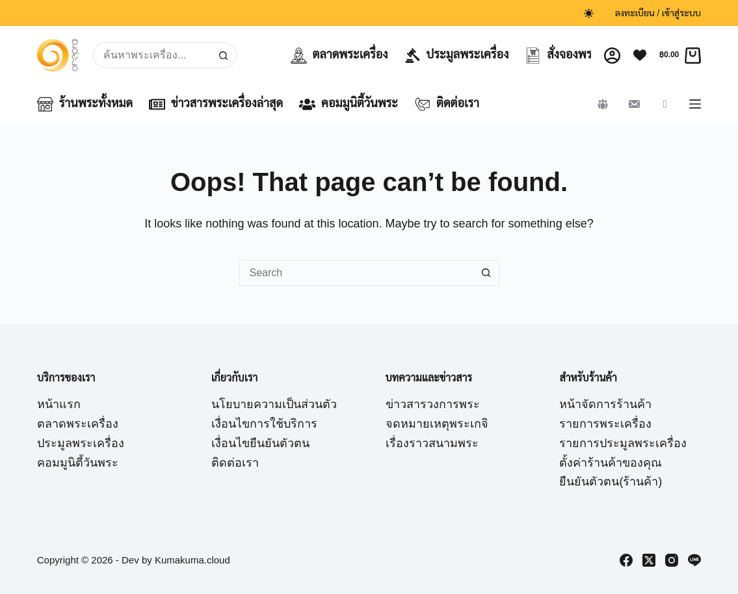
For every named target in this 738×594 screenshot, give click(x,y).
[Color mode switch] (589, 13)
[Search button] (224, 55)
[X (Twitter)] (648, 560)
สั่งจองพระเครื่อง (576, 55)
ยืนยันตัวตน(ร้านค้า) (610, 481)
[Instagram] (671, 560)
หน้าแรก (59, 404)
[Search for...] (151, 55)
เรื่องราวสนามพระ (432, 443)
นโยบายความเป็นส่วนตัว (274, 404)
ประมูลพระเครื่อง (456, 55)
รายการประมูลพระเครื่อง (623, 443)
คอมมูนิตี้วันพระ (348, 104)
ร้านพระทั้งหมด (85, 104)
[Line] (694, 560)
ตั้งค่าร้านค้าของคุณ (610, 462)
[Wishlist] (639, 55)
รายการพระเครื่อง (605, 423)
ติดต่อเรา (446, 104)
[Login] (612, 55)
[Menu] (695, 104)
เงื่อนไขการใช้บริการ (264, 423)
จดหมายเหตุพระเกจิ (437, 423)
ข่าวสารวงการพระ (433, 404)
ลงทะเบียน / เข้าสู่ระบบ (658, 13)
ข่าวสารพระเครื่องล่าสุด (216, 104)
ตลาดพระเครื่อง (339, 55)
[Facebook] (626, 560)
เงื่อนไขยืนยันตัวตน (260, 443)
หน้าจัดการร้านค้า (605, 404)
